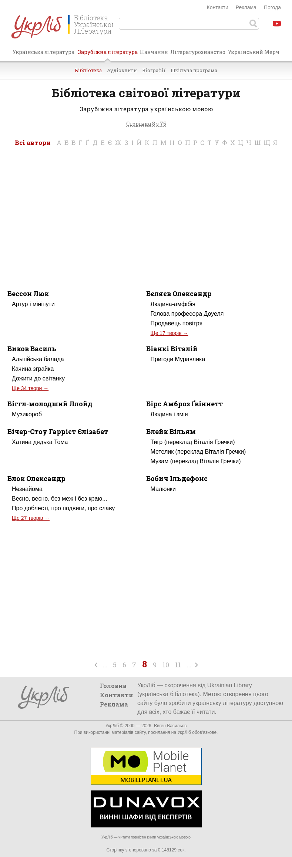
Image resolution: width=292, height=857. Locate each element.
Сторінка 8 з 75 (146, 124)
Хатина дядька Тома (40, 442)
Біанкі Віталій (172, 348)
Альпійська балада (38, 359)
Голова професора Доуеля (187, 314)
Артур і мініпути (33, 304)
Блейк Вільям (171, 431)
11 (178, 664)
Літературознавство (197, 51)
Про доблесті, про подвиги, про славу (63, 508)
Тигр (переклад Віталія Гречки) (193, 442)
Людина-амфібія (173, 304)
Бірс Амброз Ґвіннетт (184, 403)
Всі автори (33, 142)
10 (165, 664)
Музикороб (27, 414)
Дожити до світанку (38, 378)
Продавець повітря (177, 323)
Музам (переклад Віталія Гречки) (196, 461)
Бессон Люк (28, 293)
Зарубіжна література (108, 54)
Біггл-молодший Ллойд (50, 403)
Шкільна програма (194, 70)
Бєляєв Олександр (179, 293)
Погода (272, 7)
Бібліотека (88, 70)
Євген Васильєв (170, 725)
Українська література (43, 51)
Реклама (246, 7)
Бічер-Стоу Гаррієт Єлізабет (57, 431)
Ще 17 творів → (169, 333)
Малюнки (163, 489)
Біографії (153, 70)
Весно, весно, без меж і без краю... (59, 498)
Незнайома (27, 489)
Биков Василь (31, 348)
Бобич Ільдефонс (177, 478)
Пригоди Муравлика (178, 359)
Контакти (217, 7)
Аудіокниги (122, 70)
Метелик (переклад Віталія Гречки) (198, 451)
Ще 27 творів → (31, 518)
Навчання (154, 51)
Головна (113, 686)
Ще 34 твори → (30, 388)
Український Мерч (253, 51)
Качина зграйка (33, 369)
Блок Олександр (36, 478)
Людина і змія (169, 414)
